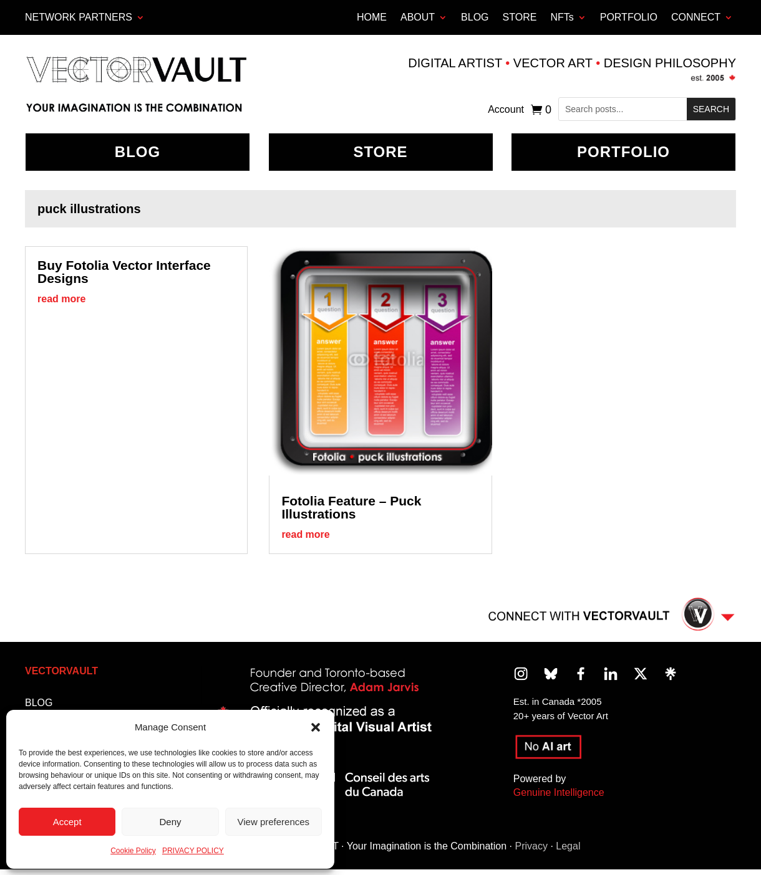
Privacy (531, 846)
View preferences (274, 821)
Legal (568, 846)
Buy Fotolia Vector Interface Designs (124, 271)
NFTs (561, 17)
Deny (170, 821)
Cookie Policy (133, 850)
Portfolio (623, 151)
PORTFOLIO (628, 17)
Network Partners (78, 17)
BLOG (474, 17)
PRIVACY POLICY (193, 850)
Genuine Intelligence (558, 792)
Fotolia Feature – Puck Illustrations (351, 507)
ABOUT (417, 17)
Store (380, 151)
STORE (520, 17)
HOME (372, 17)
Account (506, 110)
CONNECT (695, 17)
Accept (67, 821)
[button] (315, 727)
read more (61, 299)
